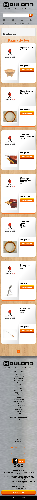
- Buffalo (18, 395)
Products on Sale (18, 454)
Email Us (18, 492)
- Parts (18, 382)
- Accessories (18, 380)
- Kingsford (18, 411)
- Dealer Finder (18, 420)
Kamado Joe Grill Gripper (26, 266)
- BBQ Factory (18, 393)
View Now (27, 70)
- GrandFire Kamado (18, 405)
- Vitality (19, 414)
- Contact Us (19, 441)
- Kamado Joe (18, 409)
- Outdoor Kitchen (18, 378)
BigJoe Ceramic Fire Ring (26, 92)
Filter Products (9, 34)
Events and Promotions (18, 447)
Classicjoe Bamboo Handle (27, 135)
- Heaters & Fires (18, 376)
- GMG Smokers (18, 401)
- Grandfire (18, 403)
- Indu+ (18, 407)
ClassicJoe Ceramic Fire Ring (25, 223)
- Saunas (18, 384)
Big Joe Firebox (26, 48)
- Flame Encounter (19, 399)
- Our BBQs (18, 374)
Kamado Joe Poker (25, 309)
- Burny (18, 397)
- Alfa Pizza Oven (18, 391)
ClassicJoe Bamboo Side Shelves (25, 180)
